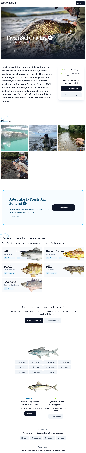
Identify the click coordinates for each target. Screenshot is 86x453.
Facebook (49, 438)
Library (64, 367)
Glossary (36, 372)
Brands (50, 372)
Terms (40, 447)
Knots (22, 372)
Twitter (61, 438)
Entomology (50, 367)
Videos (21, 362)
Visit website (71, 95)
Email (24, 438)
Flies (36, 367)
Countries (50, 362)
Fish (21, 367)
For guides (56, 416)
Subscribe (64, 207)
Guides (35, 362)
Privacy (46, 447)
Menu (80, 3)
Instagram (36, 438)
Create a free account (43, 450)
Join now (30, 414)
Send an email (71, 88)
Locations (64, 362)
